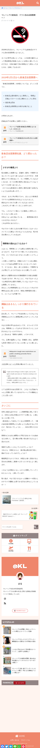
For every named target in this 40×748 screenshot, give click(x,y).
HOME (20, 736)
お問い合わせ (14, 740)
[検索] (36, 527)
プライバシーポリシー (19, 743)
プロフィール (25, 740)
